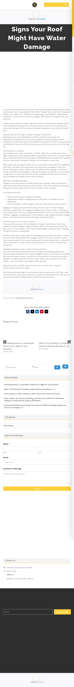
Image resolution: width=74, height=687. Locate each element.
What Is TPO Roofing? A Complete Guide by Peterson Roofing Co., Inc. (30, 389)
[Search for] (15, 367)
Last (39, 452)
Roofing (18, 298)
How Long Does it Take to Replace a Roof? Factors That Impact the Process (32, 394)
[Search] (57, 367)
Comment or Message (12, 469)
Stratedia (41, 18)
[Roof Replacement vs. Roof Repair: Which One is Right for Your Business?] (19, 326)
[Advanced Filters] (65, 366)
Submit (37, 488)
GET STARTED (62, 612)
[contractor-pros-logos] (14, 3)
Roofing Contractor (27, 298)
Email (6, 458)
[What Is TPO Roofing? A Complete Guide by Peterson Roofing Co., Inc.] (55, 326)
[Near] (42, 367)
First (4, 452)
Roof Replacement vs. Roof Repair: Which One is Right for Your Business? (18, 346)
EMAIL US (10, 575)
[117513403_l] (37, 82)
